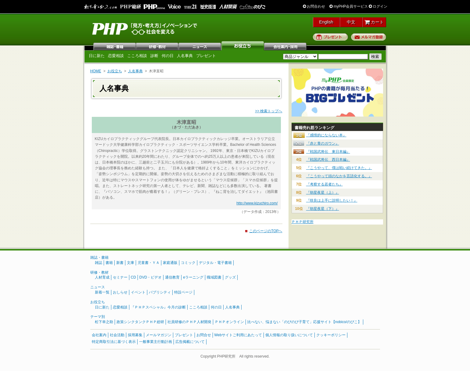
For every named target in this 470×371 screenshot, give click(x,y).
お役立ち (242, 45)
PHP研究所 (145, 28)
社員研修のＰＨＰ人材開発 (189, 322)
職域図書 (214, 277)
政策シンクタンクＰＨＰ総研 (140, 322)
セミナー (120, 277)
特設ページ (183, 292)
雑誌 (114, 45)
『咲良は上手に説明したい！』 (331, 200)
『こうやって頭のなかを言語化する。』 (339, 176)
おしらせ (120, 292)
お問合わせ (314, 6)
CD (133, 277)
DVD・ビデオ (150, 277)
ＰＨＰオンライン (229, 322)
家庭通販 (170, 263)
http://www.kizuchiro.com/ (257, 203)
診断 (154, 55)
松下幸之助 (104, 322)
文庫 (130, 263)
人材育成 (102, 277)
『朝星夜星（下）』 (322, 209)
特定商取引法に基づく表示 (114, 342)
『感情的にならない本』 (326, 135)
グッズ (230, 277)
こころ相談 (137, 55)
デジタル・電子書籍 (215, 263)
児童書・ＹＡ (149, 263)
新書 (120, 263)
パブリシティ (160, 292)
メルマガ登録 (368, 37)
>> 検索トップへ (268, 111)
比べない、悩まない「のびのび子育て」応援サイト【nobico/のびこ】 (304, 322)
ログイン (378, 6)
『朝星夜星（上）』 (322, 192)
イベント (138, 292)
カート (374, 22)
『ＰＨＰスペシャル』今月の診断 (158, 307)
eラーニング (193, 277)
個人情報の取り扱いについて (289, 335)
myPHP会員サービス (348, 6)
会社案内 (285, 45)
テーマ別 (97, 317)
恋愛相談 (116, 55)
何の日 (168, 55)
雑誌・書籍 (99, 257)
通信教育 (172, 277)
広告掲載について (190, 342)
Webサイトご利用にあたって (238, 335)
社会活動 (117, 335)
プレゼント (330, 37)
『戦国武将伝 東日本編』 (328, 151)
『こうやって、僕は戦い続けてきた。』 (339, 168)
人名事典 (185, 55)
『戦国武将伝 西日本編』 (328, 159)
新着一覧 (102, 292)
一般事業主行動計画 (155, 342)
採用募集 (135, 335)
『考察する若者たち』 (324, 184)
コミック (188, 263)
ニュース (200, 45)
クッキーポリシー (331, 335)
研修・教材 (157, 45)
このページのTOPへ (265, 231)
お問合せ (203, 335)
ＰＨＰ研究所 (303, 222)
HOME (95, 71)
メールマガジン (158, 335)
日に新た (97, 55)
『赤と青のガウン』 (322, 143)
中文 (351, 22)
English (326, 22)
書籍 (109, 263)
